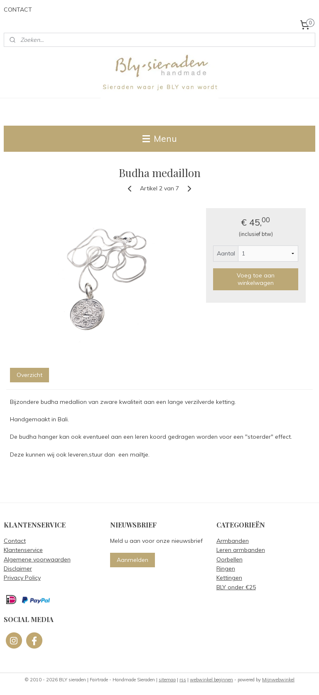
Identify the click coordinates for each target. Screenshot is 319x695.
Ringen (225, 568)
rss (182, 680)
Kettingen (229, 577)
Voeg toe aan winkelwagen (256, 279)
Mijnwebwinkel (278, 680)
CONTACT (18, 9)
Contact (15, 540)
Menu (159, 138)
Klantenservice (23, 550)
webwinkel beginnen (211, 680)
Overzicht (29, 375)
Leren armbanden (240, 550)
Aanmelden (132, 560)
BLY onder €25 (236, 587)
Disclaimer (18, 568)
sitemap (167, 680)
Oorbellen (229, 559)
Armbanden (232, 540)
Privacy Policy (22, 577)
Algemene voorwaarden (37, 559)
